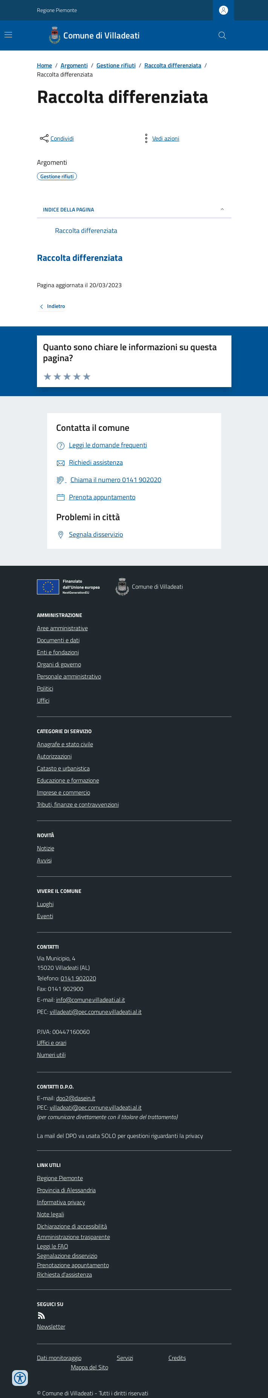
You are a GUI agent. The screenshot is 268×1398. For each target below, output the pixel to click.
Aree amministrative (62, 627)
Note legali (50, 1214)
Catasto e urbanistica (63, 768)
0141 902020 (78, 978)
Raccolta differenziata (172, 65)
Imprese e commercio (63, 792)
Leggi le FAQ (52, 1246)
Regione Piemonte (57, 10)
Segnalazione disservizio (67, 1255)
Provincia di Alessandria (66, 1189)
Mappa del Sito (89, 1367)
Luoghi (45, 903)
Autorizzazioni (54, 756)
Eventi (45, 915)
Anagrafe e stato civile (65, 744)
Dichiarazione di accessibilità (72, 1226)
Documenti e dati (58, 640)
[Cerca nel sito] (219, 35)
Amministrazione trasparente (73, 1236)
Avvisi (44, 860)
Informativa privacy (61, 1202)
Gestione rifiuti (116, 65)
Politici (45, 688)
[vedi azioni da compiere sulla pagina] (160, 138)
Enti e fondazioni (58, 652)
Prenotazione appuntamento (73, 1264)
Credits (177, 1357)
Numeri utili (51, 1054)
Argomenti (74, 65)
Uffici (43, 700)
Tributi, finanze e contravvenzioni (78, 804)
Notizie (45, 848)
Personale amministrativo (69, 676)
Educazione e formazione (68, 780)
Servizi (125, 1357)
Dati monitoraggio (59, 1357)
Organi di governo (59, 664)
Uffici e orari (51, 1042)
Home (44, 65)
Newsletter (51, 1326)
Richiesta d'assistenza (64, 1274)
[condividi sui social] (56, 138)
